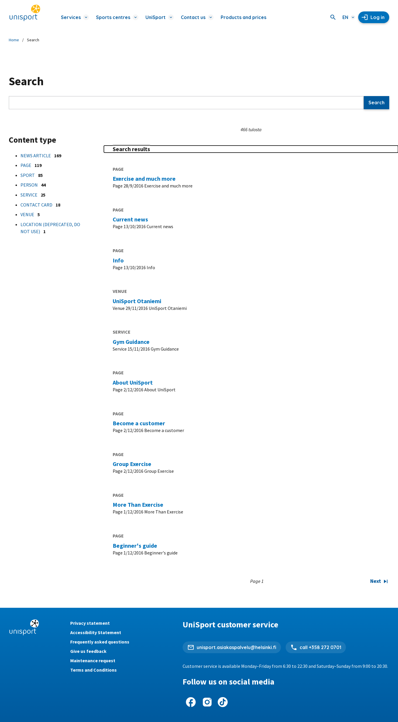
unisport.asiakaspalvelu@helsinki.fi (236, 647)
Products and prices (243, 17)
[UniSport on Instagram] (207, 702)
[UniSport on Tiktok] (223, 702)
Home (14, 39)
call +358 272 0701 (320, 647)
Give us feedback (88, 651)
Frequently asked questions (99, 642)
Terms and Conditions (93, 670)
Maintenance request (92, 660)
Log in (377, 17)
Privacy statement (90, 623)
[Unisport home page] (25, 13)
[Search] (333, 17)
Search (376, 102)
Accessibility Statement (95, 632)
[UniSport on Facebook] (191, 702)
